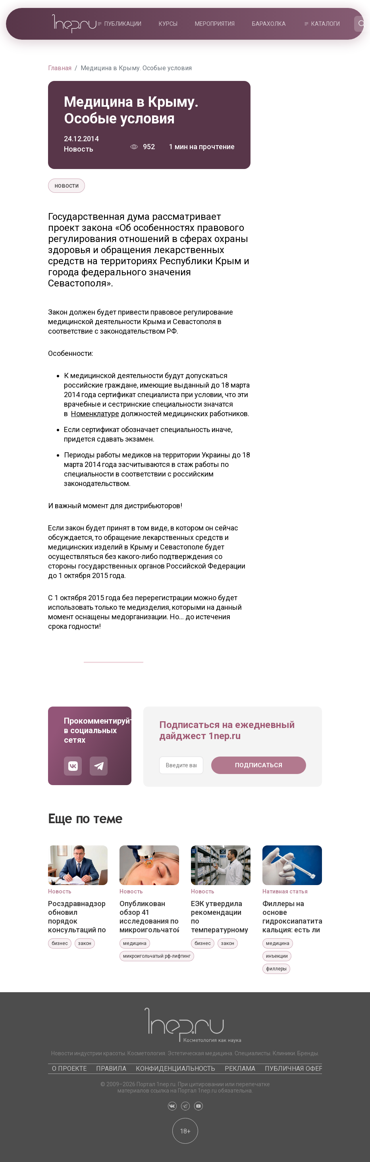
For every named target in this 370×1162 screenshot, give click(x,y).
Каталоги (325, 24)
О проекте (69, 1068)
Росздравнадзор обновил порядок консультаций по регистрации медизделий (77, 916)
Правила (111, 1068)
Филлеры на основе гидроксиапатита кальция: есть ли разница (292, 916)
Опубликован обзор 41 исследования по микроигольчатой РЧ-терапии (149, 916)
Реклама (240, 1068)
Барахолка (269, 24)
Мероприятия (215, 24)
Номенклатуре (95, 413)
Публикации (122, 24)
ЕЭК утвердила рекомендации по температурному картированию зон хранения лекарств (219, 916)
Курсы (168, 24)
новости (66, 185)
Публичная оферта (297, 1068)
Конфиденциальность (175, 1068)
